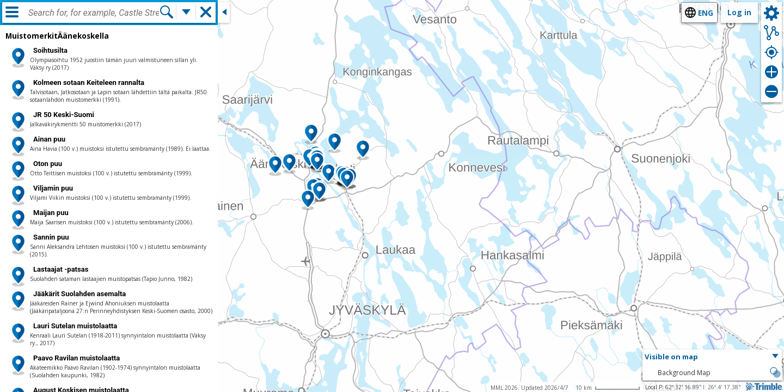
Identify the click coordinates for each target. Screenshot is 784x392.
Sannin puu (51, 237)
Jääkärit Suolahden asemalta (79, 294)
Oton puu (47, 164)
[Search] (166, 12)
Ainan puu (49, 139)
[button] (347, 179)
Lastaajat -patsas (60, 269)
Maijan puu (51, 213)
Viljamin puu (53, 188)
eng (705, 13)
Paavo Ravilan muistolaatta (76, 358)
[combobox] (93, 13)
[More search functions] (186, 12)
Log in (739, 12)
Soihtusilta (50, 50)
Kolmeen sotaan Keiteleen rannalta (88, 82)
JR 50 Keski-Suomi (63, 115)
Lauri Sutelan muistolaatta (75, 326)
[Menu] (12, 12)
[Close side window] (224, 12)
